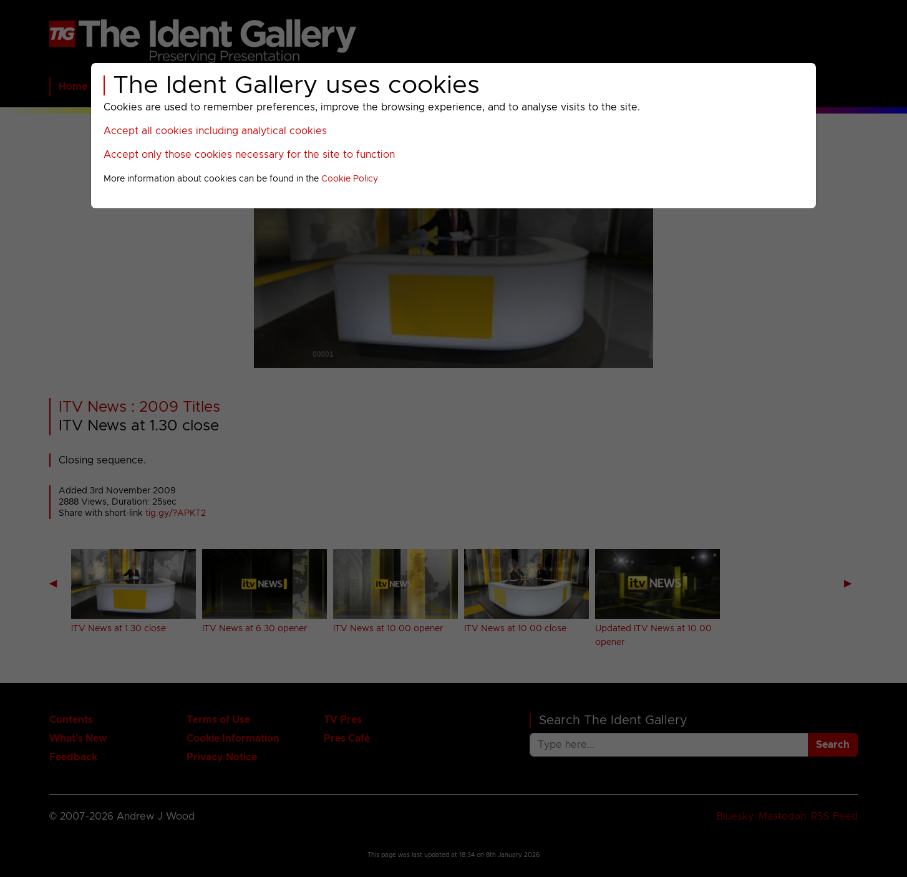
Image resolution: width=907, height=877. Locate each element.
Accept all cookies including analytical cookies (215, 131)
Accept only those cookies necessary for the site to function (249, 155)
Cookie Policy (349, 179)
